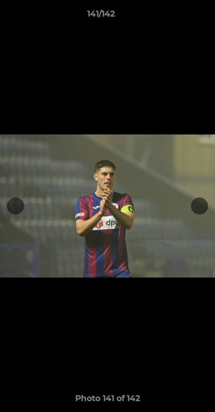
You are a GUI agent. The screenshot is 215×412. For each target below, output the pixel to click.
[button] (174, 16)
